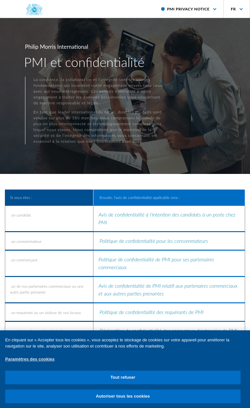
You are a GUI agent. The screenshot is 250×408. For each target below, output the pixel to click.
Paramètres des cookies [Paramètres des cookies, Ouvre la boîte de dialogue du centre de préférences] (30, 361)
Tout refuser (122, 379)
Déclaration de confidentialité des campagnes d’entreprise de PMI (168, 330)
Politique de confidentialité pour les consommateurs (154, 241)
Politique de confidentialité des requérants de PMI (151, 312)
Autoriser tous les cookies (123, 398)
